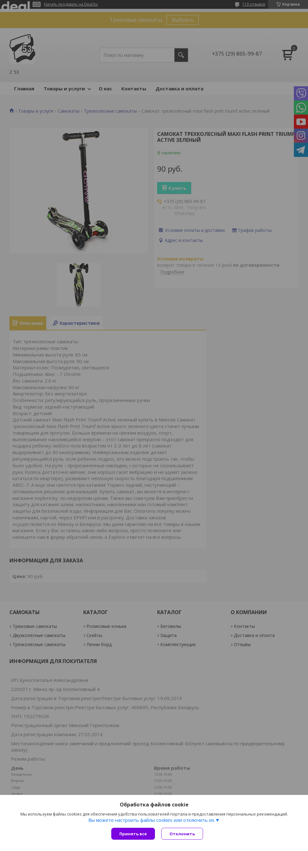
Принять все (133, 834)
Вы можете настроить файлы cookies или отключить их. (151, 820)
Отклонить (182, 834)
